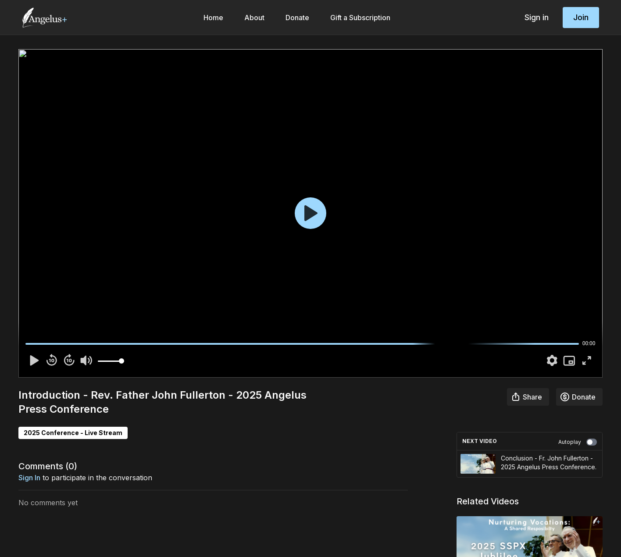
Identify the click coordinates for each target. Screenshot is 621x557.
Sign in (537, 17)
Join (581, 17)
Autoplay (577, 442)
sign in (29, 477)
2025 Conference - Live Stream (73, 432)
